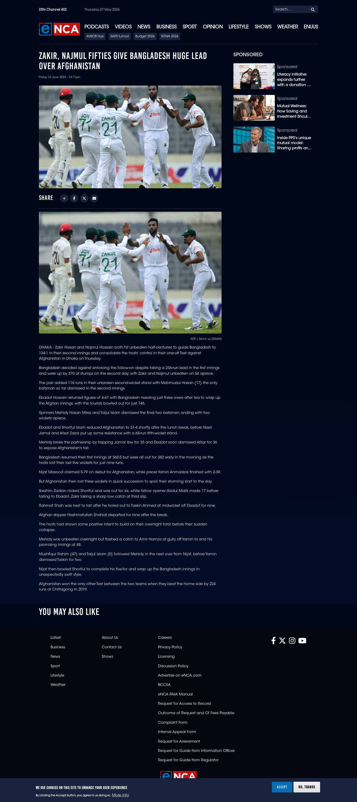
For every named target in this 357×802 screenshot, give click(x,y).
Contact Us (112, 647)
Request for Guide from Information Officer (196, 751)
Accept (282, 787)
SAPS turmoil (119, 36)
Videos (123, 27)
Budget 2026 (145, 36)
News (144, 27)
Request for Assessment (179, 741)
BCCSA (164, 685)
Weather (287, 27)
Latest (56, 638)
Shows (263, 27)
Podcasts (96, 27)
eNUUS (311, 27)
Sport (190, 27)
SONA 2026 (169, 36)
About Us (110, 638)
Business (166, 27)
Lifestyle (239, 27)
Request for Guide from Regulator (188, 760)
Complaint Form (173, 723)
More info (120, 795)
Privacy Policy (170, 647)
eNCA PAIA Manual (175, 694)
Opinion (213, 27)
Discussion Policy (173, 666)
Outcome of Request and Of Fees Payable (196, 713)
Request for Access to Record (184, 704)
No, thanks (306, 787)
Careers (165, 638)
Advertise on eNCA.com (179, 675)
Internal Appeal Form (177, 732)
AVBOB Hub (95, 36)
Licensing (166, 657)
